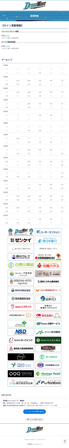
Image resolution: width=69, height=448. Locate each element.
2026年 (5, 65)
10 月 (29, 80)
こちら (7, 35)
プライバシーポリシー (30, 439)
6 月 (7, 84)
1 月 (62, 153)
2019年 (5, 134)
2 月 (51, 142)
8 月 (51, 80)
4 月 (29, 84)
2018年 (5, 146)
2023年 (5, 100)
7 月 (62, 80)
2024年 (5, 88)
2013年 (5, 204)
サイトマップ (41, 439)
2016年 (5, 169)
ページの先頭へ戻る (35, 419)
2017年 (5, 157)
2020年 (5, 123)
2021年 (5, 111)
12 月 (6, 161)
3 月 (40, 72)
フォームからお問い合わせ (34, 411)
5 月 (18, 84)
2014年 (5, 192)
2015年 (5, 181)
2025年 (5, 77)
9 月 (40, 80)
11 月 (17, 80)
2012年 (5, 215)
